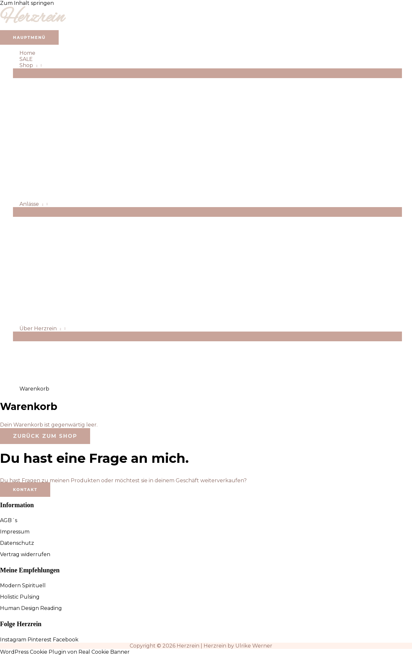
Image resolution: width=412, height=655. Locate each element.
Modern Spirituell (23, 585)
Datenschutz (17, 543)
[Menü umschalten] (207, 73)
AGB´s (8, 520)
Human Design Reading (31, 608)
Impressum (14, 532)
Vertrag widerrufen (25, 554)
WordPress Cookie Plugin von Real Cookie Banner (65, 652)
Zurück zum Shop (45, 436)
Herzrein (32, 18)
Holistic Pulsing (20, 597)
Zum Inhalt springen (27, 3)
